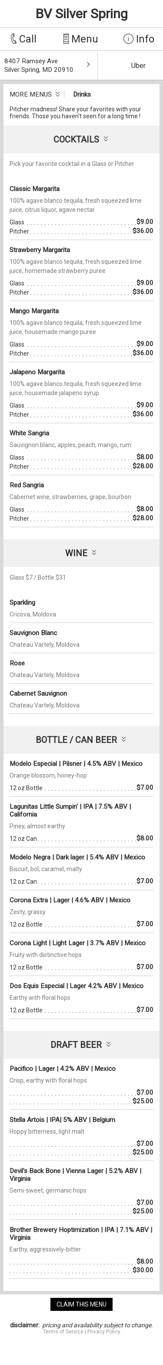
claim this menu (81, 1304)
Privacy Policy (103, 1332)
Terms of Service (63, 1332)
